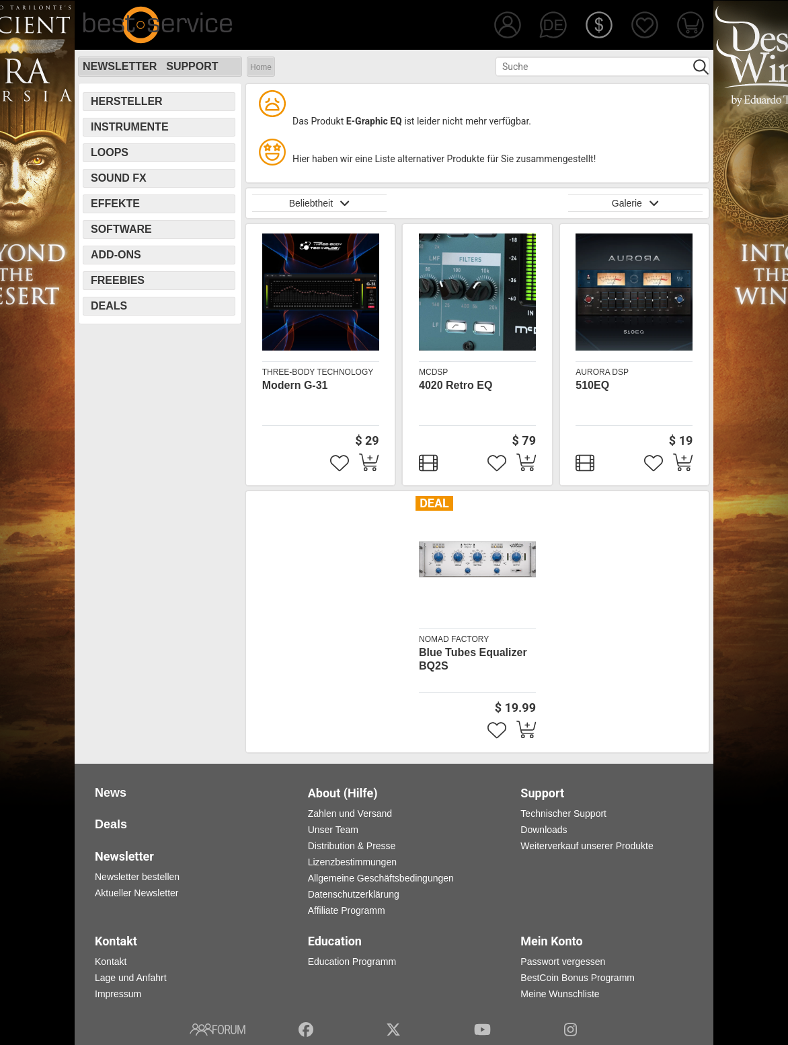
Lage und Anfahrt (131, 977)
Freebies (118, 280)
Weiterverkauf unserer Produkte (586, 845)
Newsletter (120, 66)
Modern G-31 (295, 385)
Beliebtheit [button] (319, 203)
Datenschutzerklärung (353, 894)
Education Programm (352, 961)
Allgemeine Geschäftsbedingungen (381, 878)
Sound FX (119, 178)
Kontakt (110, 961)
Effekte (115, 203)
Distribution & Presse (352, 845)
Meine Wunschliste (559, 993)
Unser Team (333, 829)
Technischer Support (563, 813)
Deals (109, 306)
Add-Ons (116, 254)
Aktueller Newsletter (137, 893)
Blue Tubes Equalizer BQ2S (473, 659)
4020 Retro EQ (455, 385)
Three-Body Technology (318, 372)
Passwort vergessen (562, 961)
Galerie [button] (635, 203)
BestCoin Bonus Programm (577, 977)
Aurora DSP (602, 372)
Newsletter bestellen (137, 876)
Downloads (543, 829)
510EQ (592, 385)
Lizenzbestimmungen (352, 862)
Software (121, 229)
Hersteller (127, 101)
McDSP (433, 372)
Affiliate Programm (346, 910)
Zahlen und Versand (350, 813)
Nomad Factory (454, 639)
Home (261, 67)
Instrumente (130, 127)
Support (192, 66)
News (110, 792)
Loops (109, 152)
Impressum (118, 993)
